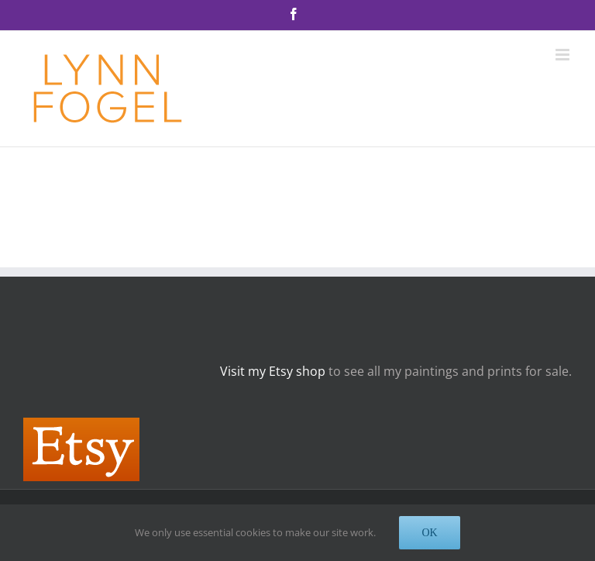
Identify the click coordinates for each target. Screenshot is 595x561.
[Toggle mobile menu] (563, 54)
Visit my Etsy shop (272, 371)
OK (429, 533)
